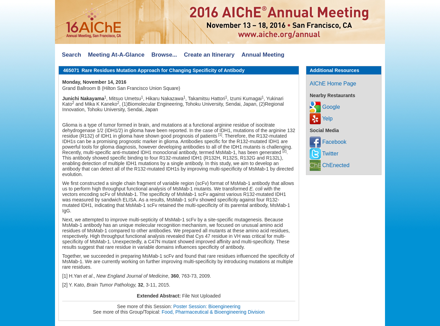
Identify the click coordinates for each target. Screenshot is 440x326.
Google (325, 107)
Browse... (164, 54)
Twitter (324, 153)
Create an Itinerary (209, 54)
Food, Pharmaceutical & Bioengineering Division (213, 312)
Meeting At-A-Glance (116, 54)
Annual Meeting (262, 54)
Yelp (321, 118)
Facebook (328, 142)
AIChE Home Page (333, 83)
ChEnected (330, 165)
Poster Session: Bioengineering (206, 306)
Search (71, 54)
